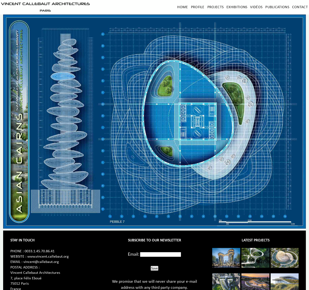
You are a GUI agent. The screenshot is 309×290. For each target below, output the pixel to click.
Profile (197, 7)
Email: (133, 254)
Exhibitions (236, 7)
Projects (215, 7)
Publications (277, 7)
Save (154, 268)
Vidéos (256, 7)
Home (182, 7)
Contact (300, 7)
